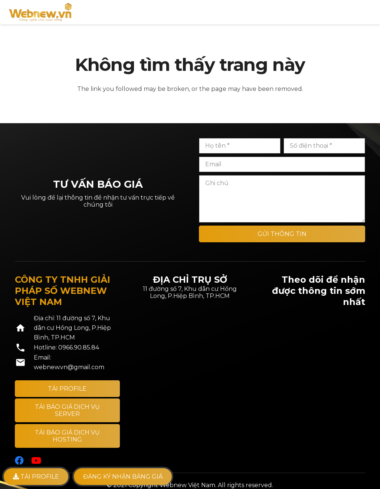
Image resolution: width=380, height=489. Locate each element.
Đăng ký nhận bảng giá (123, 476)
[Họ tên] (240, 146)
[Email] (282, 164)
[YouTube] (36, 460)
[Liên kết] (40, 12)
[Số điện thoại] (324, 146)
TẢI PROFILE (36, 476)
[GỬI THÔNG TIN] (282, 234)
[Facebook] (19, 460)
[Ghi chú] (282, 199)
